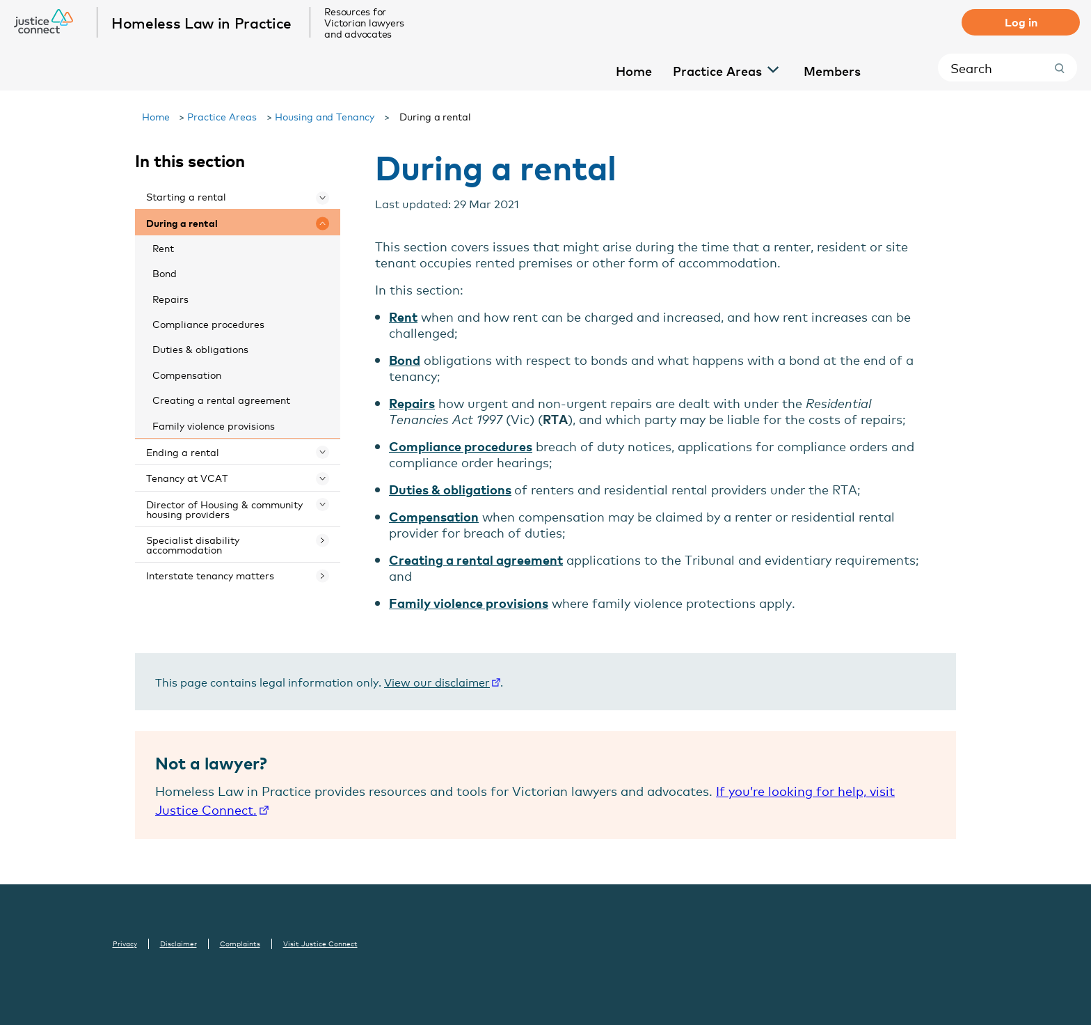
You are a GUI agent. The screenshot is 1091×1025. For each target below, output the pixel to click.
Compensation (434, 516)
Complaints (240, 943)
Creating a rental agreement (476, 559)
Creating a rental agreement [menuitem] (221, 399)
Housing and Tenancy (325, 116)
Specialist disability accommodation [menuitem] (192, 544)
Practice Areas (222, 116)
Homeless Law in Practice (202, 22)
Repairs (412, 403)
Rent (403, 316)
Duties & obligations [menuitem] (200, 348)
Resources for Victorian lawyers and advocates (365, 22)
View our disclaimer (437, 681)
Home (156, 116)
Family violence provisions (468, 602)
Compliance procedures (460, 446)
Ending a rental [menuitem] (182, 451)
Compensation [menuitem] (186, 374)
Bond (404, 359)
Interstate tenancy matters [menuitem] (210, 574)
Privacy (125, 943)
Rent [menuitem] (163, 247)
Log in (1021, 21)
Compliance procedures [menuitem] (208, 323)
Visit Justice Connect (320, 943)
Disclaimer (178, 943)
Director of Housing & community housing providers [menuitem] (224, 508)
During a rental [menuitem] (182, 222)
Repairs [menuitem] (170, 298)
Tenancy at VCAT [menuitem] (187, 477)
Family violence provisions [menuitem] (213, 425)
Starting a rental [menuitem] (186, 196)
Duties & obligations (450, 489)
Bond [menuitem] (164, 272)
